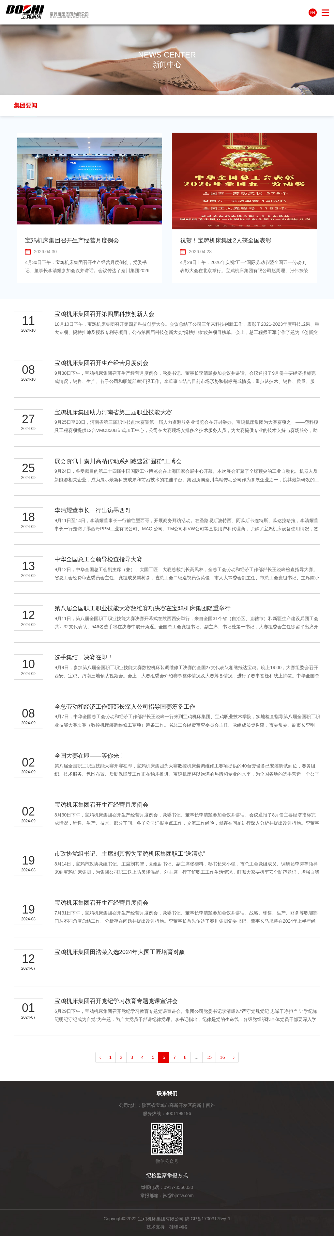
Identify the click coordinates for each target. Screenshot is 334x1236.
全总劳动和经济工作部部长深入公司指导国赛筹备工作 (124, 706)
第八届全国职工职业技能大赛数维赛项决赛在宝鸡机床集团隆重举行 (142, 608)
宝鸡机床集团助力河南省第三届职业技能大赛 (113, 412)
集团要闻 (25, 105)
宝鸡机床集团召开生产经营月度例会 (72, 240)
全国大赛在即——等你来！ (89, 755)
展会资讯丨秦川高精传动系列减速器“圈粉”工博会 (118, 461)
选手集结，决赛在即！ (83, 657)
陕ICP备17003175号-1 (208, 1218)
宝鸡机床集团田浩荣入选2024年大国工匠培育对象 (119, 952)
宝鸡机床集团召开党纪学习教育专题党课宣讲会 (116, 1001)
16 (222, 1057)
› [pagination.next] (234, 1057)
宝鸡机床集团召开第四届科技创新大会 (104, 314)
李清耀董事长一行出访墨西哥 (92, 510)
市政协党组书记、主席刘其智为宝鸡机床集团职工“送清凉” (129, 853)
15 (209, 1057)
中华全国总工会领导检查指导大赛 (98, 559)
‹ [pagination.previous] (100, 1057)
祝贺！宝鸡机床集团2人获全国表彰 (225, 240)
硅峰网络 (178, 1226)
